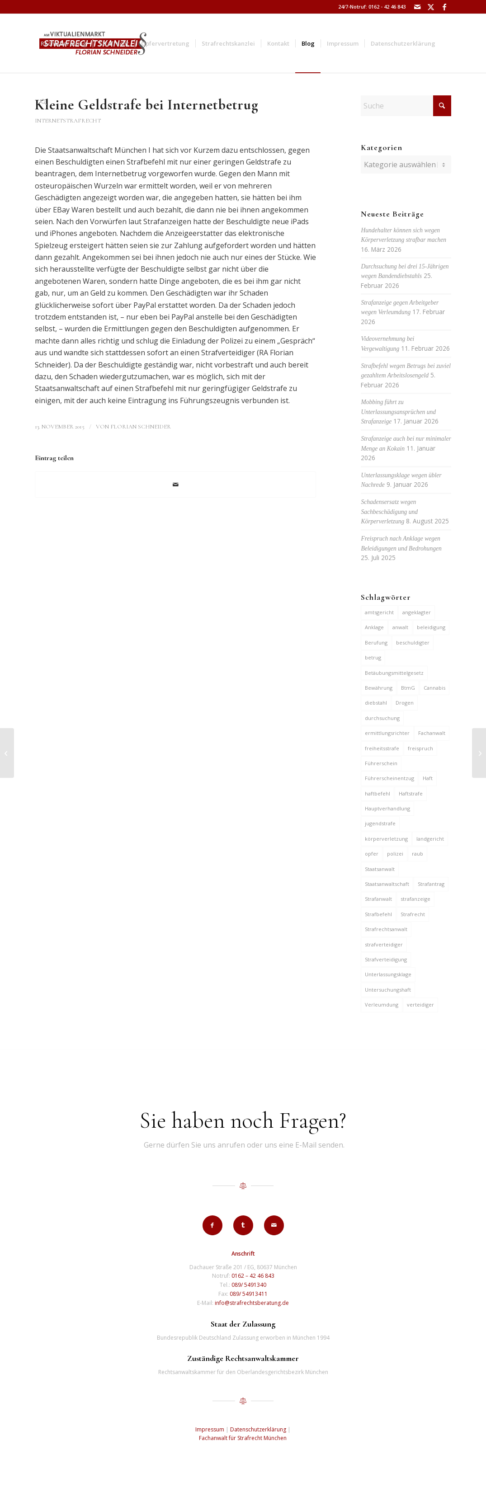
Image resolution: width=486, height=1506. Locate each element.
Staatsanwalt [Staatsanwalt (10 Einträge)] (380, 869)
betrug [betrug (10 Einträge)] (373, 657)
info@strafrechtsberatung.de (252, 1303)
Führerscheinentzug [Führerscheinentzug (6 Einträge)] (389, 778)
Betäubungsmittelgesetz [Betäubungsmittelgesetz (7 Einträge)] (394, 672)
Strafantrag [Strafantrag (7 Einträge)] (431, 883)
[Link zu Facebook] (444, 7)
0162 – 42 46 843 (252, 1276)
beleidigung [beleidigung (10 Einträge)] (431, 627)
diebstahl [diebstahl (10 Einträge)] (376, 702)
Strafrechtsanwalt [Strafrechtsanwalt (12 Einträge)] (386, 929)
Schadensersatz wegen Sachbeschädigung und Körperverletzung (389, 512)
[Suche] (43, 102)
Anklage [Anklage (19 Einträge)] (374, 627)
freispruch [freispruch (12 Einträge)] (420, 748)
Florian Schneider (140, 426)
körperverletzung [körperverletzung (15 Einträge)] (386, 838)
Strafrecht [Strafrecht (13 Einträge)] (413, 914)
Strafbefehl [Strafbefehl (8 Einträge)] (378, 914)
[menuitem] (64, 43)
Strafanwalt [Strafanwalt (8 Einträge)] (378, 898)
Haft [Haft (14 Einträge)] (428, 778)
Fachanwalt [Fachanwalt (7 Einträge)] (431, 732)
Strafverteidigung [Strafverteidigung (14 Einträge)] (386, 959)
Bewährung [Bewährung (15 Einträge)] (378, 687)
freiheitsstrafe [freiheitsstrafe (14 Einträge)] (382, 748)
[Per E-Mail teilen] (175, 484)
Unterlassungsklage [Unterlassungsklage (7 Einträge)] (388, 974)
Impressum (209, 1429)
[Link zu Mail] (417, 7)
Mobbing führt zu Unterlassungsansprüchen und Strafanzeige (398, 412)
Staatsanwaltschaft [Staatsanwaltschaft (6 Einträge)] (387, 883)
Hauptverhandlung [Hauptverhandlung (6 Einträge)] (387, 808)
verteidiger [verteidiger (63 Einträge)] (420, 1004)
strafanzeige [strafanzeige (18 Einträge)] (415, 898)
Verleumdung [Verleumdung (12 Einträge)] (381, 1004)
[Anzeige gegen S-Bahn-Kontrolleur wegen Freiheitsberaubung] (479, 753)
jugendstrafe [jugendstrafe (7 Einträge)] (380, 823)
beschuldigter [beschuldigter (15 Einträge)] (412, 642)
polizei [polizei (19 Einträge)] (395, 853)
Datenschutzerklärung (258, 1429)
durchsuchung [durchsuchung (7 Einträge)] (382, 718)
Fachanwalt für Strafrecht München (243, 1438)
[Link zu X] (430, 7)
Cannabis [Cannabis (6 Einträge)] (434, 687)
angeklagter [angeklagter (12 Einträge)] (416, 612)
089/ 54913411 (249, 1294)
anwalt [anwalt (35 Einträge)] (400, 627)
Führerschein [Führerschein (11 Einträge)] (381, 763)
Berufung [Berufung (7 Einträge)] (376, 642)
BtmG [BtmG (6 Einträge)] (408, 687)
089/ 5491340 (248, 1285)
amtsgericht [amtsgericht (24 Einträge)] (379, 612)
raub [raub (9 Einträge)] (417, 853)
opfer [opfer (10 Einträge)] (371, 853)
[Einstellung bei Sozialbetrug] (7, 753)
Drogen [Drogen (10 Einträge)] (405, 702)
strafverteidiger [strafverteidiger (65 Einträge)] (384, 944)
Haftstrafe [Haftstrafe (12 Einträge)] (411, 793)
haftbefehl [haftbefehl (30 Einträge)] (377, 793)
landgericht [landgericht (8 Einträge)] (430, 838)
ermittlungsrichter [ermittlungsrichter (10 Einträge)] (387, 732)
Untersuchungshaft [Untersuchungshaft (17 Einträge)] (388, 989)
